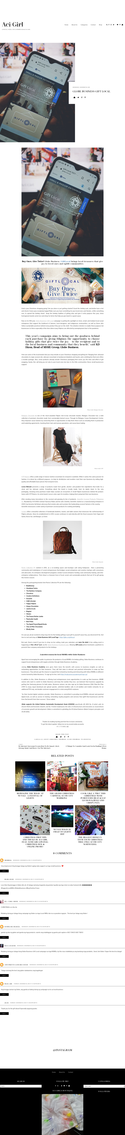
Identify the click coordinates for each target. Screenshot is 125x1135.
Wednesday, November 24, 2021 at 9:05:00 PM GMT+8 (31, 934)
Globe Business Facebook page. (58, 645)
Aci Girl (12, 24)
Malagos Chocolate (28, 416)
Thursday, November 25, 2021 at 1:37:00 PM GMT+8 (27, 972)
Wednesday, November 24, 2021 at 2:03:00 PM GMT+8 (27, 849)
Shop (100, 25)
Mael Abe (8, 972)
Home (66, 25)
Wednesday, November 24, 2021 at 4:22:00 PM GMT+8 (33, 890)
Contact (93, 25)
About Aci (75, 25)
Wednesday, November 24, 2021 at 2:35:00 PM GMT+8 (29, 868)
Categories (84, 25)
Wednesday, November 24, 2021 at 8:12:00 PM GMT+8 (36, 915)
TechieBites (86, 739)
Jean (6, 991)
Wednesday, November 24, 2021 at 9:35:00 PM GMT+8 (44, 953)
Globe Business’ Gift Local (45, 321)
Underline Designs (20, 1133)
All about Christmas (49, 739)
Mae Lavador (10, 934)
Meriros (8, 849)
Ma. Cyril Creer (11, 890)
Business (62, 739)
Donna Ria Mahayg (12, 915)
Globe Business (73, 739)
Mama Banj (9, 868)
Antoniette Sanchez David (16, 953)
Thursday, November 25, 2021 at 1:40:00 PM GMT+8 (23, 991)
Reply (4, 859)
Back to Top (122, 1133)
